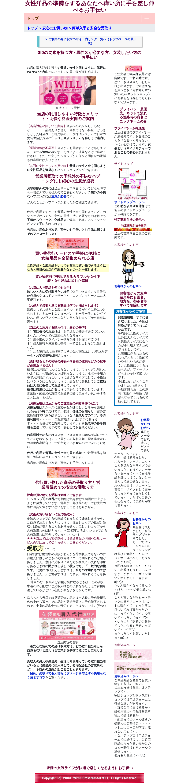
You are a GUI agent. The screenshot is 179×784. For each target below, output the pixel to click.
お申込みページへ (133, 663)
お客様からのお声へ (133, 268)
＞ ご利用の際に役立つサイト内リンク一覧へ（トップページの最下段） (91, 41)
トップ (33, 18)
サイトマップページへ (133, 186)
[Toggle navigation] (146, 18)
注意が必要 (58, 196)
